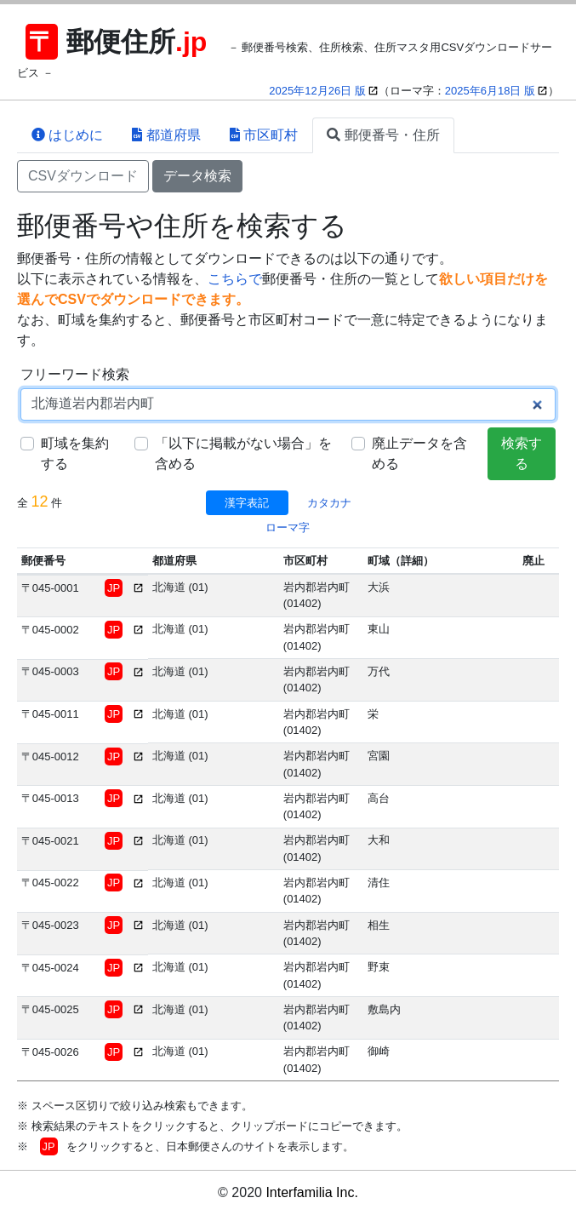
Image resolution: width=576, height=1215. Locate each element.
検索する (521, 453)
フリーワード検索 (74, 374)
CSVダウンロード (83, 176)
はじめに (67, 135)
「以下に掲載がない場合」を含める (243, 453)
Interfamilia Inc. (311, 1192)
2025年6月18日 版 (490, 90)
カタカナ (329, 502)
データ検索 (197, 176)
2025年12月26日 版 (317, 90)
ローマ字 (287, 527)
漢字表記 (247, 502)
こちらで (235, 279)
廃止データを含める (419, 453)
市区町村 (264, 135)
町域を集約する (75, 453)
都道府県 (166, 135)
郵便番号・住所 (383, 135)
